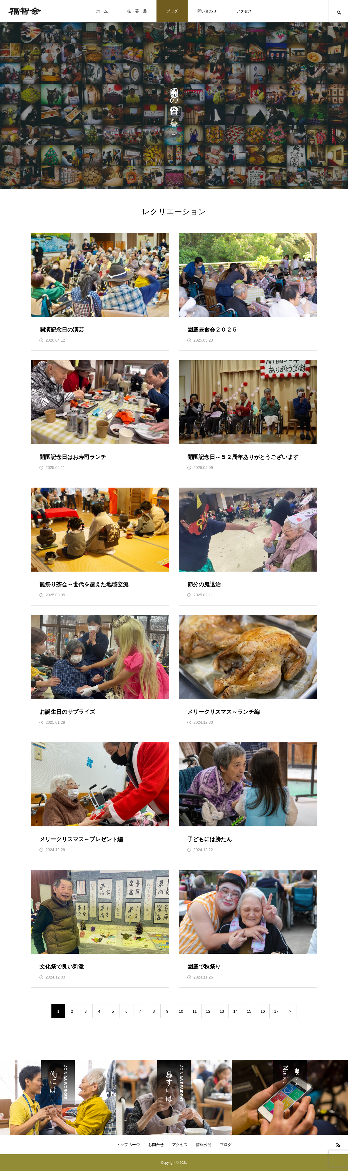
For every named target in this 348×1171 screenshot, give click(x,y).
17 (276, 1011)
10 (181, 1011)
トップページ (128, 1144)
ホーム (102, 11)
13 (222, 1011)
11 (194, 1011)
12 (208, 1011)
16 (262, 1011)
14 (235, 1011)
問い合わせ (207, 11)
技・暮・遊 (137, 11)
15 (249, 1011)
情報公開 (204, 1144)
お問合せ (156, 1144)
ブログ (172, 11)
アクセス (244, 11)
